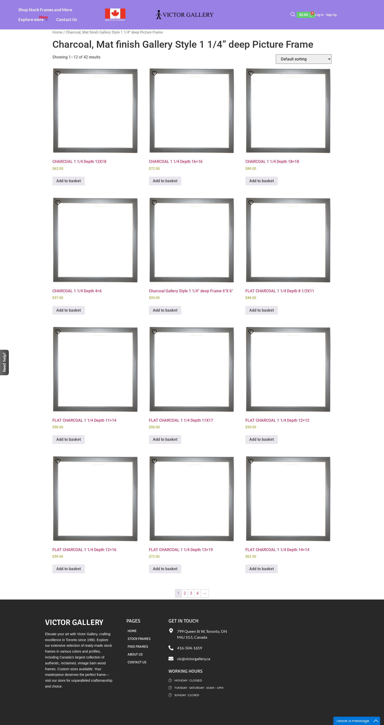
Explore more (33, 18)
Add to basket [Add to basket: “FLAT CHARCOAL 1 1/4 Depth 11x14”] (68, 439)
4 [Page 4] (197, 593)
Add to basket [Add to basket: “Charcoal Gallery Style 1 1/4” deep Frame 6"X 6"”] (165, 310)
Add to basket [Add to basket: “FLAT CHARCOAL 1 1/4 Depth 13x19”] (165, 568)
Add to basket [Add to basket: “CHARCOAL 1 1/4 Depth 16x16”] (165, 181)
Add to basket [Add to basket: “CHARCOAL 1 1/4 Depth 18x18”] (261, 181)
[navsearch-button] (292, 14)
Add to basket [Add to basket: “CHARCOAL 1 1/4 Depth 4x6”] (68, 310)
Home (57, 32)
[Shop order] (304, 59)
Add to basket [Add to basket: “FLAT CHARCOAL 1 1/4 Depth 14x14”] (261, 568)
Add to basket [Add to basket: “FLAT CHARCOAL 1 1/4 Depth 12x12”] (261, 439)
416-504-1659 (189, 648)
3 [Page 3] (191, 593)
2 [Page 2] (185, 593)
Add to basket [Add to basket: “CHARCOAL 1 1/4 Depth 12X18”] (68, 181)
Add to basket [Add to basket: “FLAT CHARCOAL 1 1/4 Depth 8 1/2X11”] (261, 310)
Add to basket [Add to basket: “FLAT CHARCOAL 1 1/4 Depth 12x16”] (68, 568)
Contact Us (66, 19)
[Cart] (306, 15)
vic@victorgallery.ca (193, 658)
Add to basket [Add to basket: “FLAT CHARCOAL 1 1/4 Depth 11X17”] (165, 439)
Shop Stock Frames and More (45, 9)
